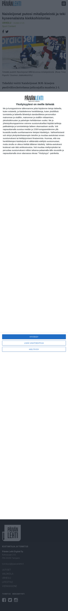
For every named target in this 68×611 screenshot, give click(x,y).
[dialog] (34, 305)
